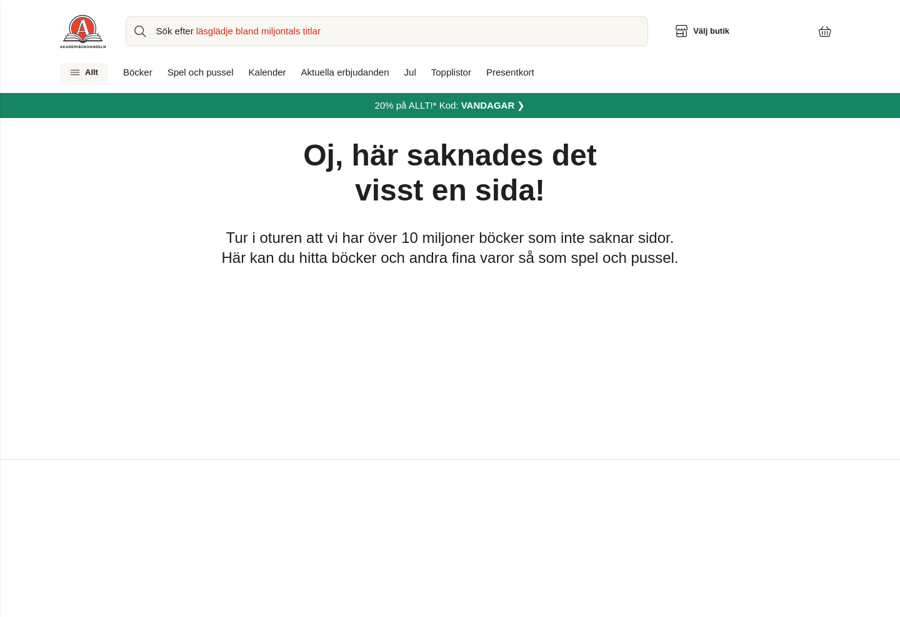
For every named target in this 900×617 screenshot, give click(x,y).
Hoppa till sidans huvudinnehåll (68, 10)
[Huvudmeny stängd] (10, 22)
